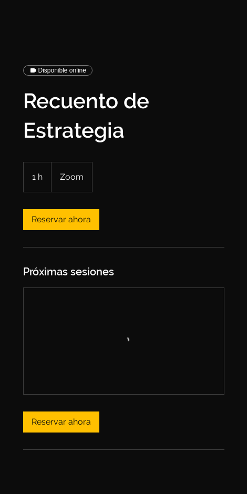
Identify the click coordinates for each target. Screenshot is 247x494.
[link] (61, 219)
